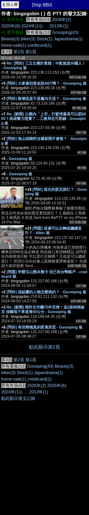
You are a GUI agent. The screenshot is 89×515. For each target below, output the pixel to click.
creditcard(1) (40, 45)
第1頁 (30, 51)
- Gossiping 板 (19, 159)
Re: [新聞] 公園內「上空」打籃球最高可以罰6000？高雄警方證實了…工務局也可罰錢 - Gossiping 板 (43, 118)
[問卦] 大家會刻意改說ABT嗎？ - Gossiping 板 (47, 83)
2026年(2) (61, 19)
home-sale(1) (13, 45)
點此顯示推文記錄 (18, 398)
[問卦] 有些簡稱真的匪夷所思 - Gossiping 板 (45, 327)
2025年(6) (10, 26)
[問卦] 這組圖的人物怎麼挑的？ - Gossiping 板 (46, 292)
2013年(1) (58, 26)
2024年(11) (32, 26)
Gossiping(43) (65, 32)
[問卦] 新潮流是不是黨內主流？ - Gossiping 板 (46, 99)
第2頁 (18, 51)
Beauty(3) (10, 38)
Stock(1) (44, 38)
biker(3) (28, 38)
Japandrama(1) (68, 38)
